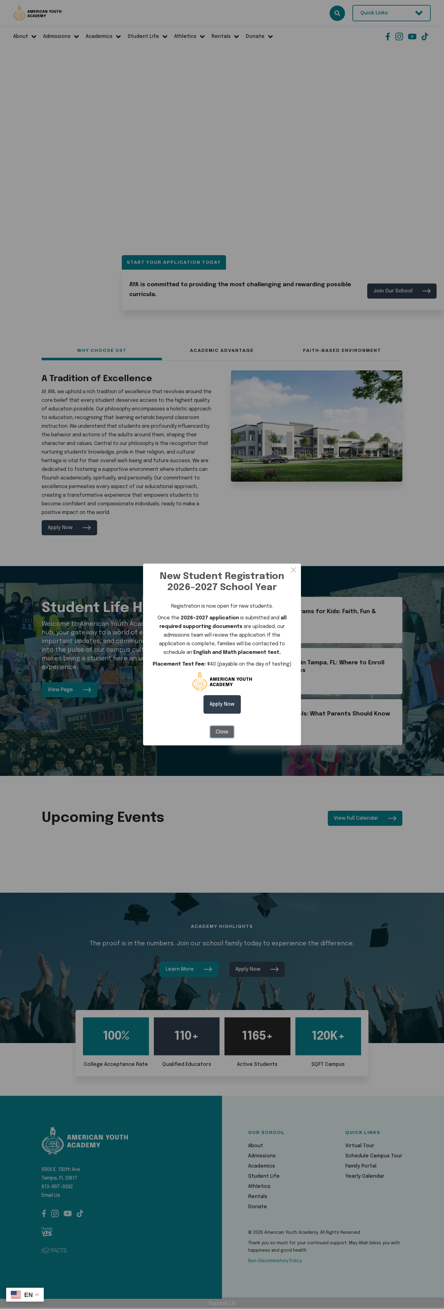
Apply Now (222, 704)
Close (222, 731)
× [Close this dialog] (293, 571)
